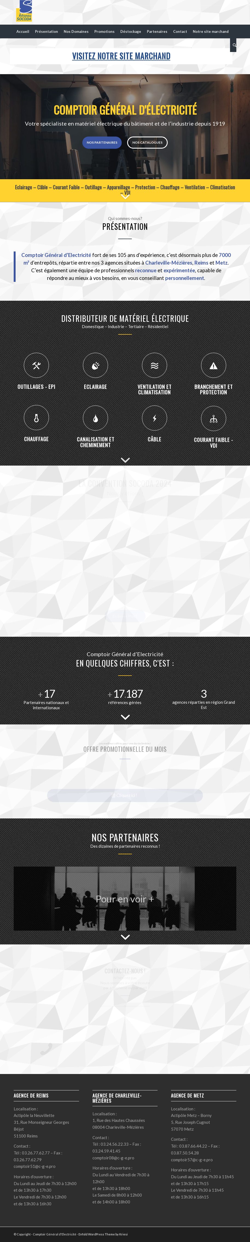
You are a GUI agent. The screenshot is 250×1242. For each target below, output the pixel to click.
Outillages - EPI (36, 410)
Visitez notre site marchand (121, 56)
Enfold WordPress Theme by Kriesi (103, 1234)
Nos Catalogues (147, 142)
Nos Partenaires (102, 142)
